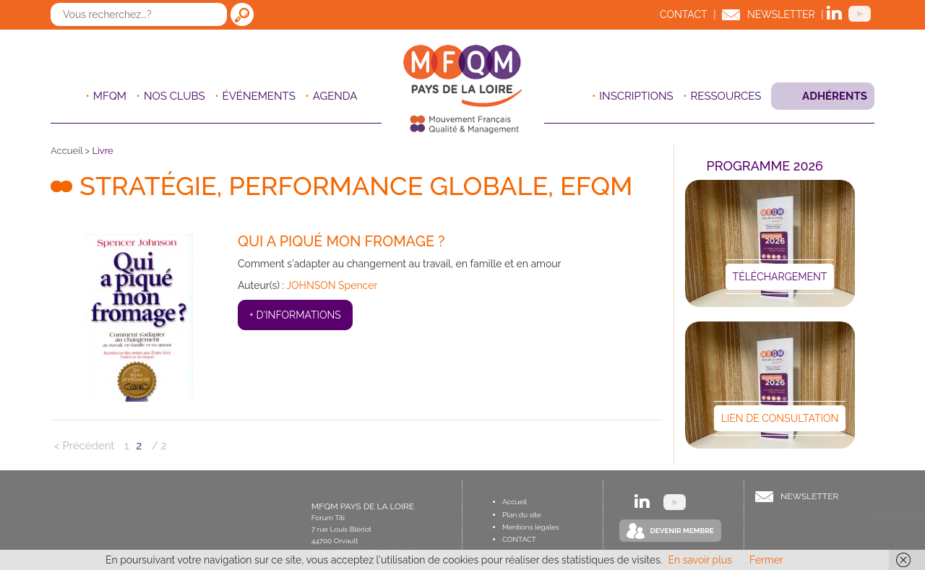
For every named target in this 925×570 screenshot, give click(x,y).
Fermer (766, 560)
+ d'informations (295, 315)
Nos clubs (174, 96)
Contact (683, 14)
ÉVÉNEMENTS (259, 96)
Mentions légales (530, 527)
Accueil (66, 150)
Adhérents (834, 96)
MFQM (109, 96)
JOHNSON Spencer (331, 285)
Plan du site (521, 515)
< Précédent (84, 445)
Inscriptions (636, 96)
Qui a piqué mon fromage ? (341, 241)
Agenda (335, 96)
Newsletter (781, 14)
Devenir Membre (682, 531)
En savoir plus (700, 560)
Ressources (726, 96)
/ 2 (159, 445)
